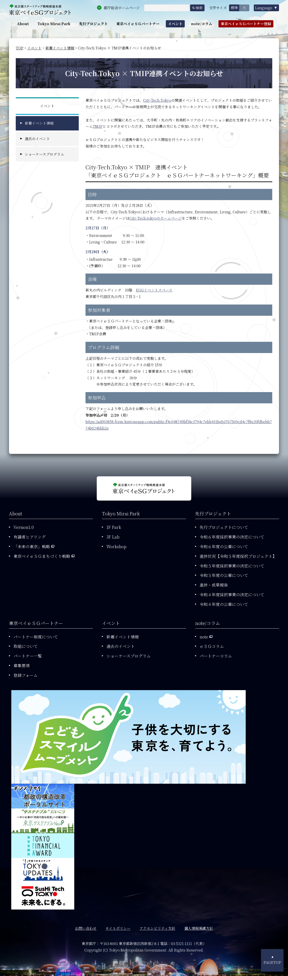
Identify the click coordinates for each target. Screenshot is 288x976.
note (204, 637)
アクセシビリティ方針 (157, 928)
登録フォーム (26, 675)
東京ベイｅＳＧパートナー (138, 23)
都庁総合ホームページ (122, 7)
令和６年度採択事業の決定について (232, 537)
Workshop (116, 546)
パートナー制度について (36, 637)
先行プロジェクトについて (224, 527)
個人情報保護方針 (198, 928)
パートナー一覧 (28, 656)
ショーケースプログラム (44, 154)
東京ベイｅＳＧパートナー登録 (246, 23)
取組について (26, 646)
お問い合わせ (86, 928)
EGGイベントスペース (154, 290)
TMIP (98, 126)
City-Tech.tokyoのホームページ (155, 218)
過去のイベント (37, 138)
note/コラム (201, 23)
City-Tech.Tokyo (157, 100)
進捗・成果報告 (214, 585)
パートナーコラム (216, 656)
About (23, 23)
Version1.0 (24, 527)
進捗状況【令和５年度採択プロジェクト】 (238, 556)
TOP (19, 48)
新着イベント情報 (59, 48)
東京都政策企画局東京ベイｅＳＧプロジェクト (40, 9)
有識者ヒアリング (30, 537)
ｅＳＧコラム (212, 646)
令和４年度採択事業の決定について (232, 594)
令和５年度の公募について (224, 575)
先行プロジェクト (93, 23)
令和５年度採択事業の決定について (232, 566)
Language (263, 7)
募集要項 (22, 665)
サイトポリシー (118, 928)
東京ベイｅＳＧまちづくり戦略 (42, 556)
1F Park (113, 527)
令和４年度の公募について (224, 604)
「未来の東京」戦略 (32, 546)
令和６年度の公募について (224, 546)
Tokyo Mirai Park (53, 23)
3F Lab (112, 537)
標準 (234, 7)
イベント (175, 23)
